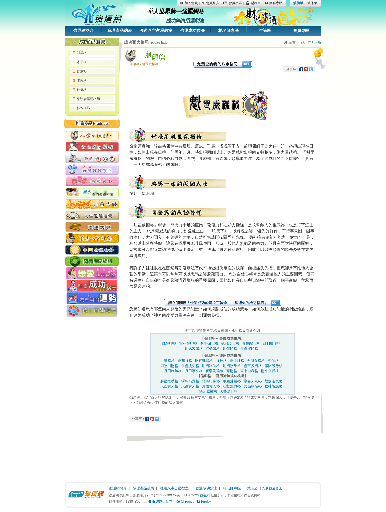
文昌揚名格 (253, 386)
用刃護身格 (232, 366)
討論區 (265, 30)
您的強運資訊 (272, 488)
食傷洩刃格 (190, 366)
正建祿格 (185, 361)
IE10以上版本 (160, 501)
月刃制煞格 (173, 371)
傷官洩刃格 (253, 366)
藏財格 (231, 371)
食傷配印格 (251, 343)
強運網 (205, 495)
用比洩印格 (194, 349)
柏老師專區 (228, 30)
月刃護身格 (194, 371)
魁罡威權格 (208, 391)
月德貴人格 (211, 386)
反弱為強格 (214, 371)
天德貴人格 (190, 386)
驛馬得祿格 (211, 381)
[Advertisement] (92, 397)
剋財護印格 (230, 343)
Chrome (185, 501)
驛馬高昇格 (190, 381)
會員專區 (301, 30)
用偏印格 (230, 349)
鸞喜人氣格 (253, 381)
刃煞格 (273, 361)
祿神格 (221, 361)
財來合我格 (270, 371)
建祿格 (169, 361)
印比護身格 (273, 366)
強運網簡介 (83, 30)
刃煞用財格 (169, 366)
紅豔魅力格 (232, 386)
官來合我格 (249, 371)
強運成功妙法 (192, 30)
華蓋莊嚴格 (232, 381)
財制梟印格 (272, 343)
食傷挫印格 (249, 349)
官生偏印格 (188, 343)
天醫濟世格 (229, 391)
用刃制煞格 (211, 366)
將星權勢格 (169, 381)
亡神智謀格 (273, 386)
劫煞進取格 (273, 381)
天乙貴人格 (169, 386)
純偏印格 (169, 343)
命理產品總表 (119, 30)
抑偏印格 (213, 349)
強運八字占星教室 (156, 30)
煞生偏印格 (209, 343)
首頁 (290, 43)
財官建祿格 (204, 361)
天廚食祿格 (256, 361)
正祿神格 (237, 361)
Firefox (204, 501)
